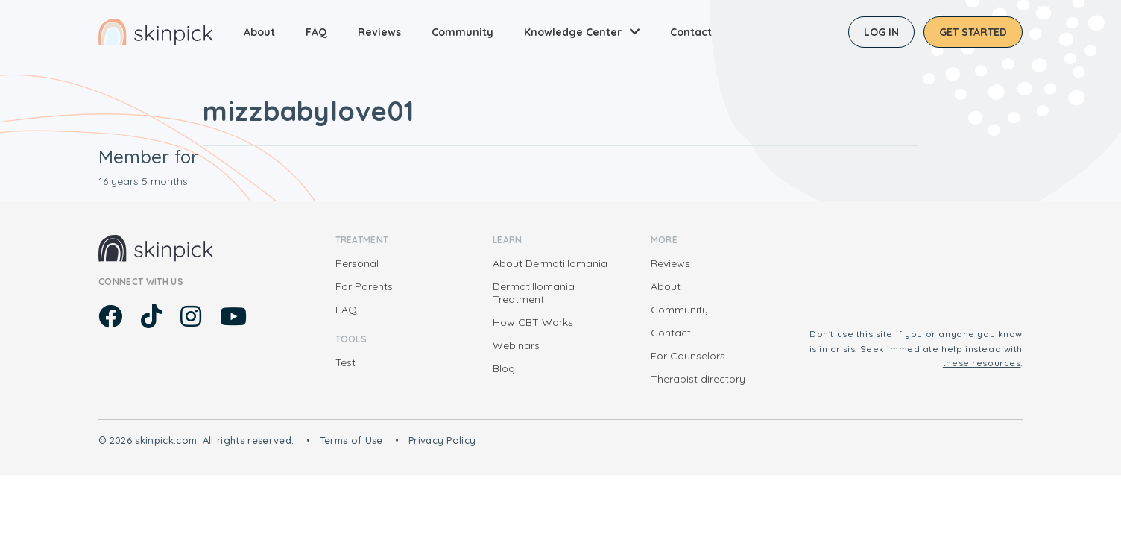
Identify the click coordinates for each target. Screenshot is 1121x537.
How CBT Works (533, 322)
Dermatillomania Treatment (534, 293)
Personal (357, 263)
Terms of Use (351, 440)
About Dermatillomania (550, 263)
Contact (691, 32)
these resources (982, 362)
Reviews (379, 32)
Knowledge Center (573, 32)
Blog (504, 368)
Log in (881, 32)
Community (462, 32)
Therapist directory (698, 379)
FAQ (316, 32)
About (259, 32)
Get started (973, 32)
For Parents (364, 286)
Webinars (516, 345)
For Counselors (688, 355)
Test (345, 362)
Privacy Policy (442, 440)
